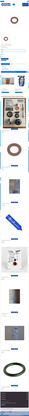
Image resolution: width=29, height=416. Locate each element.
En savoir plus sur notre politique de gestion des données (16, 415)
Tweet (2, 46)
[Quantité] (6, 56)
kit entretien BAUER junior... (5, 203)
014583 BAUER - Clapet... (5, 130)
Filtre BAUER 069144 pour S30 (5, 240)
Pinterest (5, 46)
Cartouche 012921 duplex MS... (5, 350)
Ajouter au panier (5, 58)
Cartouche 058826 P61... (4, 313)
